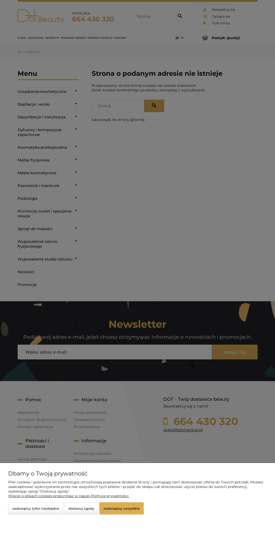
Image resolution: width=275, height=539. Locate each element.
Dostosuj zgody (81, 508)
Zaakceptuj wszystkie (121, 508)
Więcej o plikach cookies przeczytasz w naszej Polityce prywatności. (68, 496)
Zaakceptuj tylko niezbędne (35, 508)
